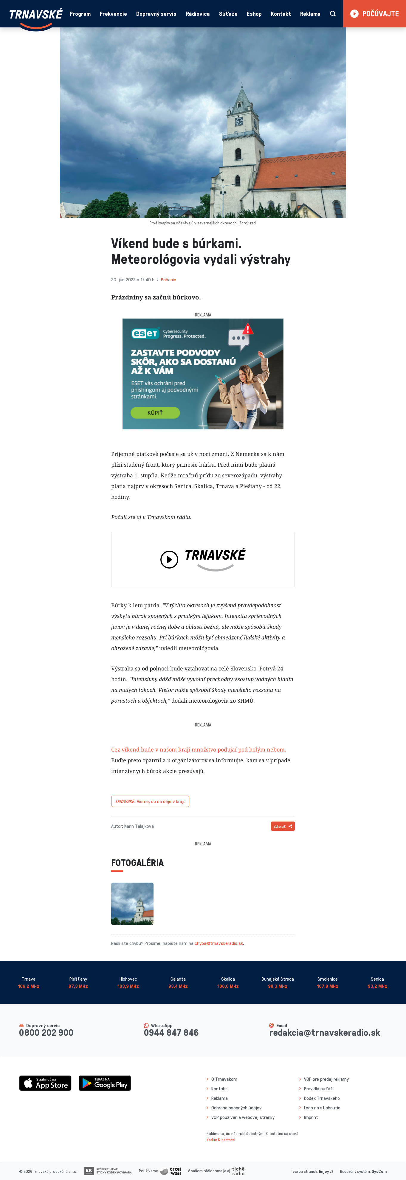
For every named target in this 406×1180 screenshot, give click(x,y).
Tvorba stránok (304, 1171)
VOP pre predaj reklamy (326, 1079)
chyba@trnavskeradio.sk (219, 943)
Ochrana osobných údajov (236, 1107)
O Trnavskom (224, 1079)
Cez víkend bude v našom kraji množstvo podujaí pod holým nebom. (198, 749)
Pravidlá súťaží (319, 1088)
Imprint (311, 1117)
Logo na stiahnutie (322, 1107)
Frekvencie (113, 14)
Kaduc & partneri (221, 1139)
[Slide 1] (203, 426)
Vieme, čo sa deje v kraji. (150, 801)
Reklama (310, 14)
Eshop (254, 14)
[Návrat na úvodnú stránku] (36, 18)
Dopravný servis (156, 14)
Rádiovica (198, 14)
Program (80, 14)
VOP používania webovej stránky (243, 1117)
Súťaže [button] (228, 14)
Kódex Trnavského (322, 1098)
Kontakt (281, 14)
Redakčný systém (355, 1171)
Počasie (168, 279)
